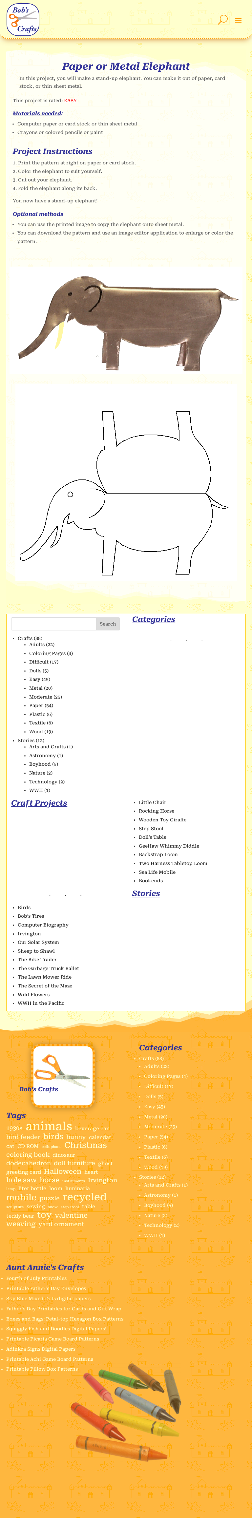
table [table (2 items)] (88, 1206)
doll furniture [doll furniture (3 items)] (74, 1163)
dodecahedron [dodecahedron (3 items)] (28, 1163)
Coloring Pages (47, 653)
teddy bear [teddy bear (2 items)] (20, 1216)
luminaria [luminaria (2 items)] (77, 1188)
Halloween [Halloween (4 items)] (62, 1171)
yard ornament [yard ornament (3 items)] (61, 1224)
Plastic (37, 714)
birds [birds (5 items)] (53, 1137)
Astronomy (42, 755)
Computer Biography (43, 925)
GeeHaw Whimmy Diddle (169, 846)
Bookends (151, 880)
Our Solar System (38, 942)
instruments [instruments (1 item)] (73, 1181)
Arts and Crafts (47, 746)
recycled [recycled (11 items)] (85, 1197)
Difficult (39, 662)
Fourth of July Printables (36, 1278)
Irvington (29, 933)
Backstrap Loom (158, 854)
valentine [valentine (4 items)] (71, 1215)
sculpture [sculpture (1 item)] (15, 1207)
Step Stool (151, 828)
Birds (24, 907)
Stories (26, 740)
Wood (36, 731)
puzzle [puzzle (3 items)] (49, 1198)
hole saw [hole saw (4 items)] (21, 1180)
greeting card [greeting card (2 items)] (23, 1172)
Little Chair (152, 802)
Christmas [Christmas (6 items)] (85, 1145)
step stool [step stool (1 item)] (70, 1207)
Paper (36, 705)
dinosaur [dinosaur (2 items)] (63, 1155)
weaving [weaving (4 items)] (20, 1224)
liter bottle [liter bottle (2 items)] (32, 1188)
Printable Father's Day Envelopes (46, 1288)
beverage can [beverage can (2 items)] (92, 1129)
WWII (36, 790)
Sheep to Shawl (36, 951)
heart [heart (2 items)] (91, 1172)
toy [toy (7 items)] (44, 1215)
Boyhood (40, 764)
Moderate (40, 697)
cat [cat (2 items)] (10, 1146)
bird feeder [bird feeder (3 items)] (23, 1137)
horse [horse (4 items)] (49, 1180)
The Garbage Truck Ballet (48, 968)
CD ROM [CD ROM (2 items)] (28, 1146)
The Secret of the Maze (45, 985)
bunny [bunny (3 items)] (76, 1137)
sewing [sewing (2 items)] (36, 1206)
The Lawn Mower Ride (45, 977)
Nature (37, 773)
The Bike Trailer (37, 959)
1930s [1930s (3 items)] (14, 1128)
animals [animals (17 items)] (49, 1127)
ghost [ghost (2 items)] (105, 1164)
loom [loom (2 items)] (55, 1188)
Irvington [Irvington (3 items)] (102, 1180)
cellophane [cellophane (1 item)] (51, 1147)
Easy (34, 679)
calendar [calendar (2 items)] (100, 1137)
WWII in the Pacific (41, 1003)
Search (108, 624)
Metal (36, 688)
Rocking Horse (156, 811)
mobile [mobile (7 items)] (21, 1198)
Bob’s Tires (31, 916)
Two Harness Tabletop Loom (173, 863)
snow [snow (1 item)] (53, 1207)
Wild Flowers (34, 994)
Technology (43, 781)
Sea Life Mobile (157, 872)
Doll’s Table (152, 837)
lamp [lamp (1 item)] (10, 1189)
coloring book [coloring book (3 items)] (28, 1154)
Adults (37, 644)
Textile (37, 722)
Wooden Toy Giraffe (162, 819)
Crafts (25, 638)
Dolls (35, 670)
